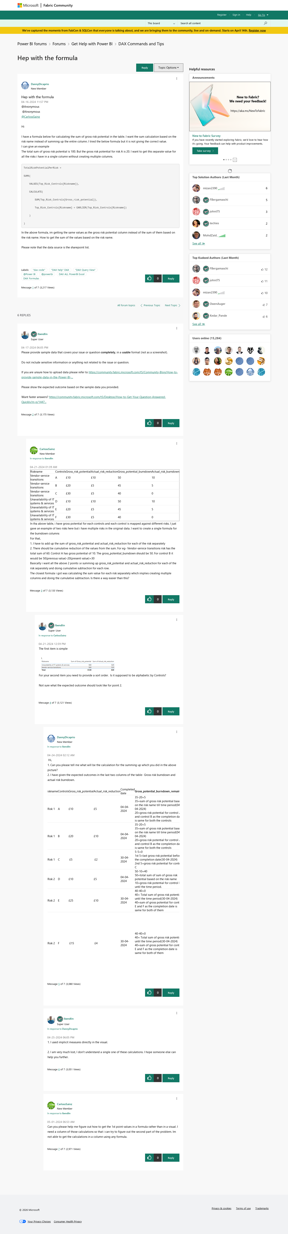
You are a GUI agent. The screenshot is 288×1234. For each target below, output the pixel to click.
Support (179, 5)
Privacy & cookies (221, 1208)
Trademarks (262, 1208)
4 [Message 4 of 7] (50, 702)
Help (248, 14)
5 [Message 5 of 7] (59, 983)
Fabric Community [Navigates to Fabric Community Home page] (58, 5)
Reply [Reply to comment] (171, 423)
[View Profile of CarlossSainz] (47, 449)
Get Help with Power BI (92, 43)
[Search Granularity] (161, 23)
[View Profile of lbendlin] (43, 334)
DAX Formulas (31, 278)
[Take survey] (205, 150)
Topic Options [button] (167, 67)
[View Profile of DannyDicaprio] (40, 84)
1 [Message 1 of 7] (33, 287)
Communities (131, 5)
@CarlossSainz (30, 116)
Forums (81, 5)
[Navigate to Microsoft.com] (28, 5)
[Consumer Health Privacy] (68, 1221)
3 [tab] (228, 159)
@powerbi (47, 274)
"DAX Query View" (85, 269)
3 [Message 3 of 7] (41, 590)
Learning (163, 5)
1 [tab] (224, 159)
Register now (257, 30)
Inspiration (98, 5)
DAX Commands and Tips (141, 43)
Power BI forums (32, 43)
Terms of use (243, 1208)
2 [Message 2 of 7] (33, 414)
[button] (144, 68)
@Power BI (29, 274)
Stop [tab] (235, 160)
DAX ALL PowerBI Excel (71, 274)
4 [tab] (231, 159)
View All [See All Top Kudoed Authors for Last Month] (198, 324)
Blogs (149, 5)
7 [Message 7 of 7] (59, 1148)
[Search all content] (224, 23)
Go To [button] (261, 14)
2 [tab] (226, 159)
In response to (41, 458)
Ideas (114, 5)
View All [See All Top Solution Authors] (198, 243)
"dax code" (39, 269)
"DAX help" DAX (60, 269)
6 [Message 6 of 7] (59, 1069)
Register (222, 14)
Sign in (236, 14)
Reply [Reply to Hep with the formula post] (171, 278)
